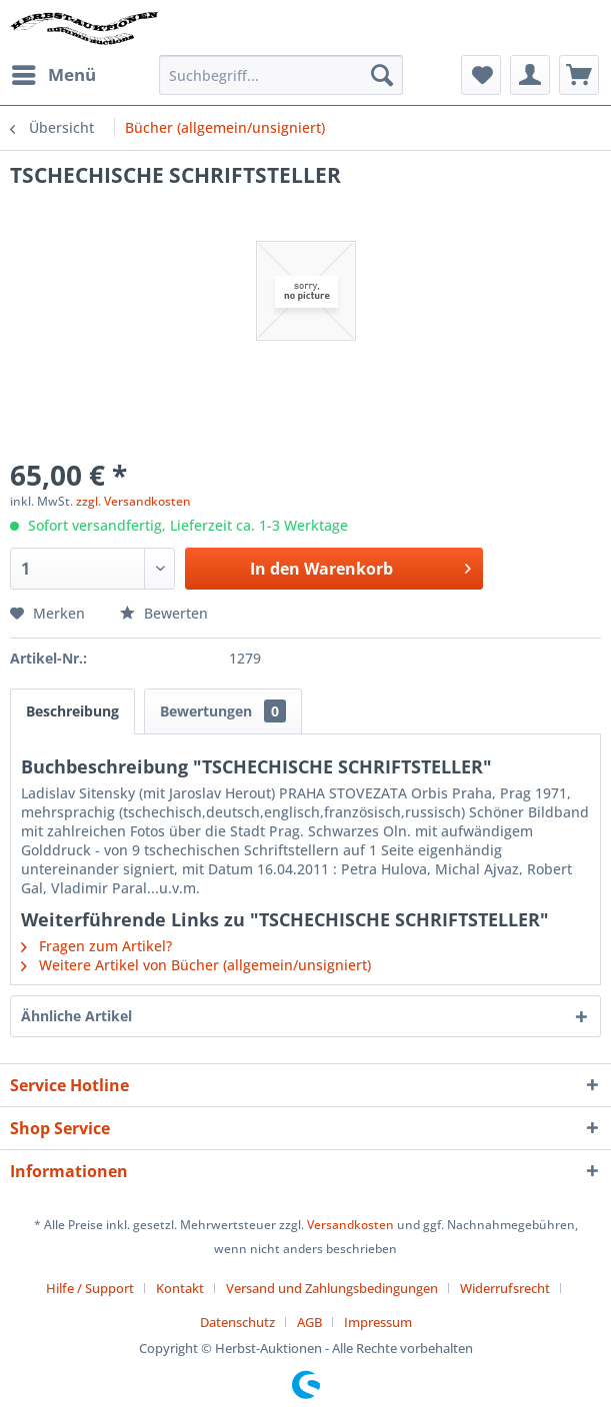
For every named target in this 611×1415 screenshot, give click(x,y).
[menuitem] (53, 75)
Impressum (378, 1322)
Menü (54, 72)
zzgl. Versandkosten (133, 501)
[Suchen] (382, 75)
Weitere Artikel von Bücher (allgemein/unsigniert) (196, 964)
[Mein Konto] (530, 75)
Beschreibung (72, 711)
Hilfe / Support (90, 1288)
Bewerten (164, 613)
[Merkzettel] (481, 75)
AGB (309, 1322)
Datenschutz (237, 1322)
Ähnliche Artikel (76, 1015)
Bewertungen (223, 711)
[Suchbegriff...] (281, 75)
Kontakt (180, 1288)
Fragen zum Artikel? (96, 945)
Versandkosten (350, 1224)
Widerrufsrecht (505, 1288)
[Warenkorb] (579, 75)
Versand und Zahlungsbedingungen (332, 1288)
